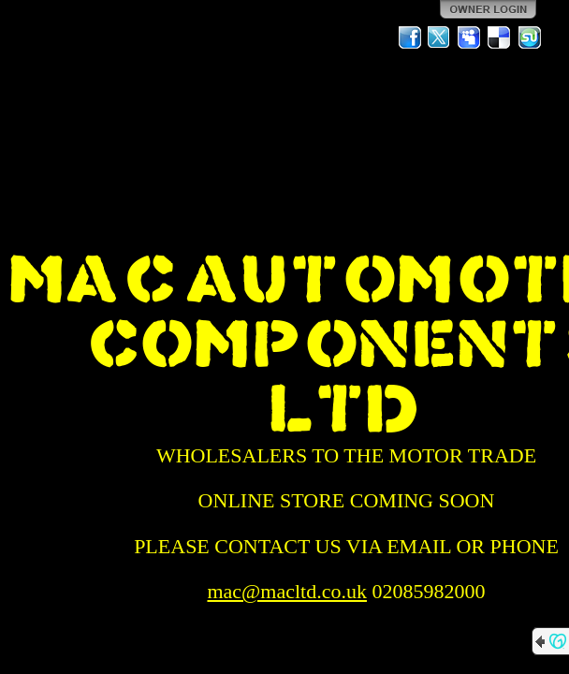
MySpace (470, 37)
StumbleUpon (530, 37)
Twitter (440, 37)
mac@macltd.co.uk (287, 591)
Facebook (410, 37)
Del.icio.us (500, 37)
